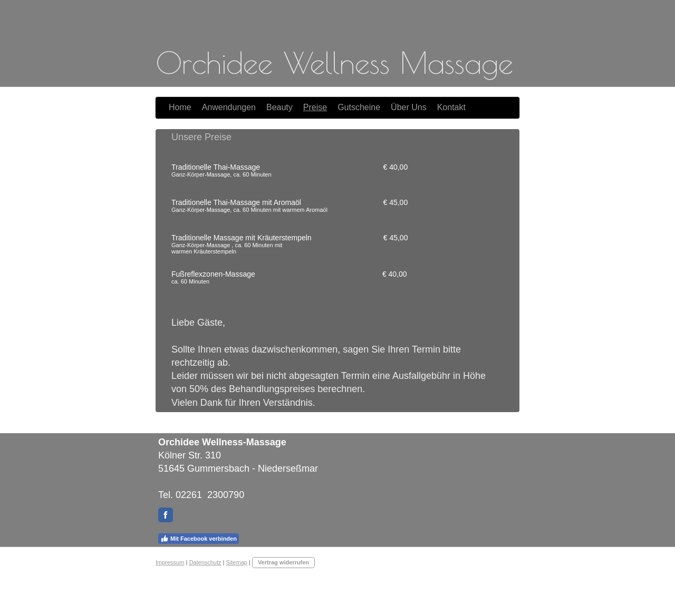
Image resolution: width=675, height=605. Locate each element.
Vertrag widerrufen (283, 562)
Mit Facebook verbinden (198, 538)
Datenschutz (205, 562)
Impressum (170, 562)
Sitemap (236, 562)
